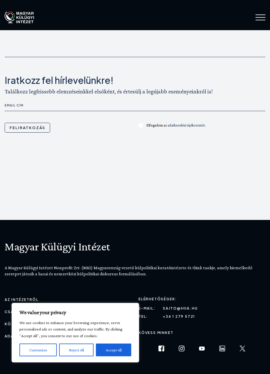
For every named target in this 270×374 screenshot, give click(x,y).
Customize (38, 350)
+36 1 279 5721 (179, 316)
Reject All (76, 350)
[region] (75, 332)
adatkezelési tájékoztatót (186, 125)
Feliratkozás (27, 127)
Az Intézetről (21, 299)
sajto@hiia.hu (180, 308)
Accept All (114, 350)
